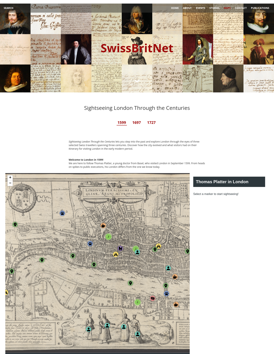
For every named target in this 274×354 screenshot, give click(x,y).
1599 (121, 118)
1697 (136, 118)
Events (200, 4)
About (187, 4)
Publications (260, 4)
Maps (227, 4)
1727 (151, 118)
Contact (241, 4)
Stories (214, 4)
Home (175, 4)
